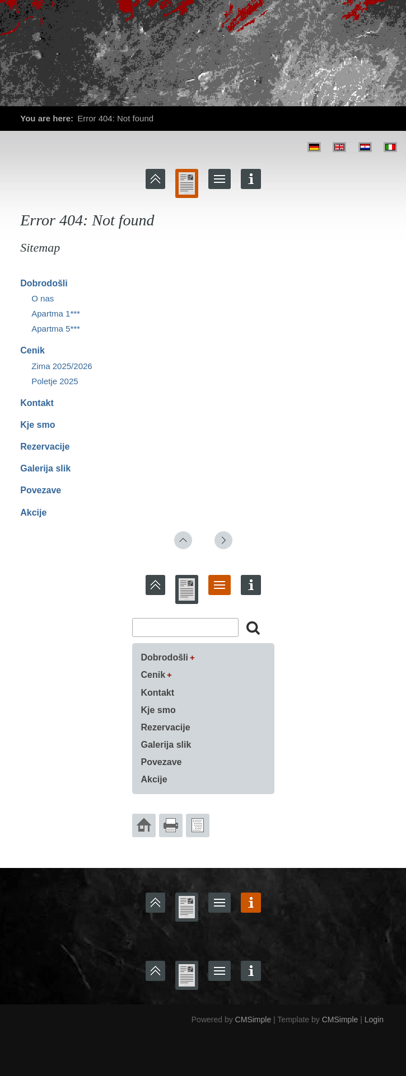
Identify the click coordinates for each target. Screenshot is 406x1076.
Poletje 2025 (54, 381)
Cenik (32, 350)
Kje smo (37, 425)
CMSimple (253, 1019)
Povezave (40, 490)
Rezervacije (44, 446)
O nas (42, 298)
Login (374, 1019)
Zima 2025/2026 (61, 366)
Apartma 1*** (55, 313)
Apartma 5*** (55, 328)
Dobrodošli (43, 283)
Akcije (33, 512)
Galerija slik (45, 468)
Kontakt (37, 403)
